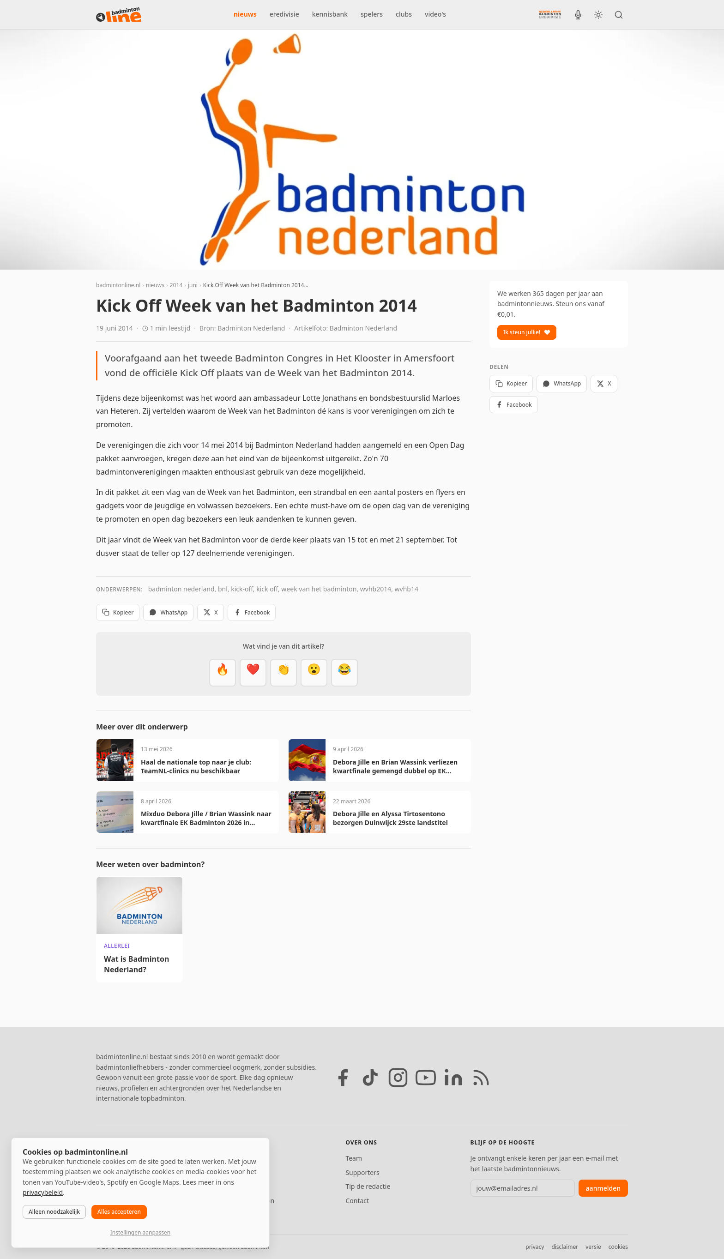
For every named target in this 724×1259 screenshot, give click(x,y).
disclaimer (564, 1247)
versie (593, 1247)
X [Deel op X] (210, 612)
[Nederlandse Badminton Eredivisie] (549, 14)
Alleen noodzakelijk (54, 1212)
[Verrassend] (314, 673)
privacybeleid (43, 1192)
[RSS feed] (481, 1077)
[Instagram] (398, 1077)
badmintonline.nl (118, 285)
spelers (372, 14)
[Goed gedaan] (283, 673)
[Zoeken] (618, 15)
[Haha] (344, 673)
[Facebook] (342, 1077)
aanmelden (603, 1188)
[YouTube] (426, 1077)
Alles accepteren (119, 1212)
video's (435, 14)
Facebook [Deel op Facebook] (252, 612)
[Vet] (222, 673)
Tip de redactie (367, 1186)
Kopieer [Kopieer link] (117, 612)
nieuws (245, 14)
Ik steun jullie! (526, 332)
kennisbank (330, 14)
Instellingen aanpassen (140, 1232)
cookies (618, 1247)
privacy (534, 1247)
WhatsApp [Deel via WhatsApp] (168, 612)
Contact (357, 1200)
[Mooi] (253, 673)
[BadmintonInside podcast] (578, 15)
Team (353, 1158)
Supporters (362, 1172)
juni (193, 285)
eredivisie (284, 14)
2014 (176, 285)
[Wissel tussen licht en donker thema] (598, 15)
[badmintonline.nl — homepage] (118, 14)
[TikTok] (370, 1077)
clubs (404, 14)
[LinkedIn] (453, 1077)
